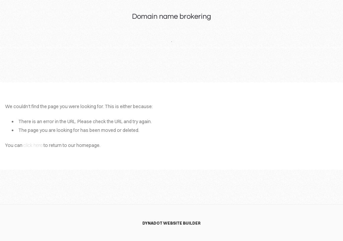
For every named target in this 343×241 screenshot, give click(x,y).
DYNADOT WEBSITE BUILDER (171, 223)
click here (33, 145)
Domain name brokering (171, 16)
